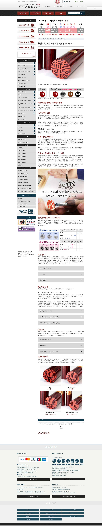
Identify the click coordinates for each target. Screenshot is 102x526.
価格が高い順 (63, 424)
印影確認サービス (22, 86)
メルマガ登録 (73, 509)
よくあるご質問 (21, 206)
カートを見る (73, 516)
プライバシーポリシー (23, 204)
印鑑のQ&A (50, 519)
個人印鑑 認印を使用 (22, 176)
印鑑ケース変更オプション (24, 80)
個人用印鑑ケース (22, 77)
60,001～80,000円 (22, 162)
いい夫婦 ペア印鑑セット (23, 179)
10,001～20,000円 (22, 153)
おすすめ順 (45, 424)
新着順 (50, 424)
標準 (72, 424)
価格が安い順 (56, 424)
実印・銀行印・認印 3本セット (53, 38)
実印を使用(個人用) (22, 170)
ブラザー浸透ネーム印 (23, 142)
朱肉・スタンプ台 (22, 139)
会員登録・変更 (28, 513)
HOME (27, 509)
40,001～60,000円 (22, 159)
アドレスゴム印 (21, 116)
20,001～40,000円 (22, 156)
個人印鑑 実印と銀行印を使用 (24, 185)
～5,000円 (20, 147)
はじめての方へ (50, 509)
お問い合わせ (51, 516)
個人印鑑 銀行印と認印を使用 (24, 188)
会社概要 (20, 198)
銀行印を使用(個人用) (23, 173)
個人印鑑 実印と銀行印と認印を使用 (26, 191)
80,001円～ (20, 165)
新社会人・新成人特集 (23, 182)
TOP (39, 38)
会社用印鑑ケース (22, 119)
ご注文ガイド (28, 519)
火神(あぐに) (62, 38)
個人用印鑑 (44, 38)
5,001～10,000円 (21, 150)
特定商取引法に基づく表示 (24, 201)
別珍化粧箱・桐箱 (22, 83)
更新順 (68, 424)
